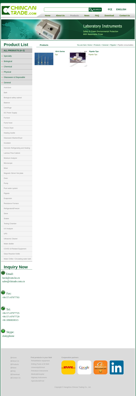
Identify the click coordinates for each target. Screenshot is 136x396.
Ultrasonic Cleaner (11, 239)
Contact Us (125, 15)
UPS (5, 234)
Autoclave (7, 88)
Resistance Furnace (11, 203)
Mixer (6, 168)
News (87, 15)
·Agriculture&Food (37, 381)
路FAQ (12, 371)
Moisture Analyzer (10, 158)
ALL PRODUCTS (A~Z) (14, 50)
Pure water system (11, 188)
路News (13, 368)
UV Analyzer (8, 229)
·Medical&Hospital (37, 374)
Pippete (6, 193)
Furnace (7, 118)
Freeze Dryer (9, 128)
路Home (13, 358)
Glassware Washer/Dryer (13, 138)
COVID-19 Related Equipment (15, 249)
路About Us (14, 361)
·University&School (38, 367)
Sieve (6, 214)
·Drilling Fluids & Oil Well (40, 364)
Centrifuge (7, 108)
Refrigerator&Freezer (12, 208)
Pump (6, 183)
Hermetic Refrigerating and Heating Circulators (17, 149)
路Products (14, 364)
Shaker (6, 219)
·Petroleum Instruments (39, 371)
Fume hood (8, 123)
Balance (7, 103)
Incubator (7, 143)
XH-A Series (60, 51)
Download (109, 15)
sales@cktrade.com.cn (13, 281)
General (105, 45)
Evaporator (8, 198)
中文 (110, 9)
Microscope (8, 163)
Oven (6, 178)
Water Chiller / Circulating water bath (17, 259)
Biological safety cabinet (13, 98)
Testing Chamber (10, 224)
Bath (5, 93)
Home (47, 15)
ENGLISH (121, 9)
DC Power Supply (10, 113)
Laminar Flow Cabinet (12, 153)
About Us (60, 15)
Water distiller (9, 244)
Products (74, 15)
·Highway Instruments (39, 378)
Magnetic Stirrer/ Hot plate (13, 173)
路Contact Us (15, 378)
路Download (15, 374)
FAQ (97, 15)
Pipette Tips (94, 51)
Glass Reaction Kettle (12, 254)
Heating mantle (9, 133)
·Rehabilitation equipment (40, 361)
